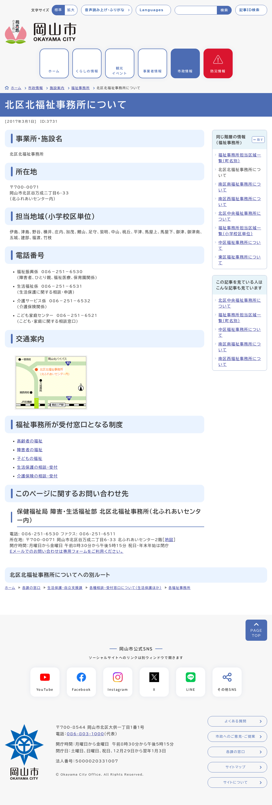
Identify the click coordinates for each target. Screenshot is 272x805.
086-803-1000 (85, 734)
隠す (260, 139)
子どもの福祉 (29, 458)
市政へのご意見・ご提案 (235, 736)
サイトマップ (235, 767)
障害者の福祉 (30, 450)
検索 (224, 10)
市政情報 (35, 88)
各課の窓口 (31, 587)
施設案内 (57, 88)
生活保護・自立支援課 (65, 587)
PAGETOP (256, 633)
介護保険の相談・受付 (37, 476)
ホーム (16, 88)
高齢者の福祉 (30, 441)
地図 (169, 540)
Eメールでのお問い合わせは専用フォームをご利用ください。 (66, 551)
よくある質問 (235, 721)
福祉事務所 (80, 88)
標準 (58, 10)
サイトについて (235, 782)
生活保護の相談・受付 (37, 467)
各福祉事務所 (180, 587)
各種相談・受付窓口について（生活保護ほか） (125, 587)
